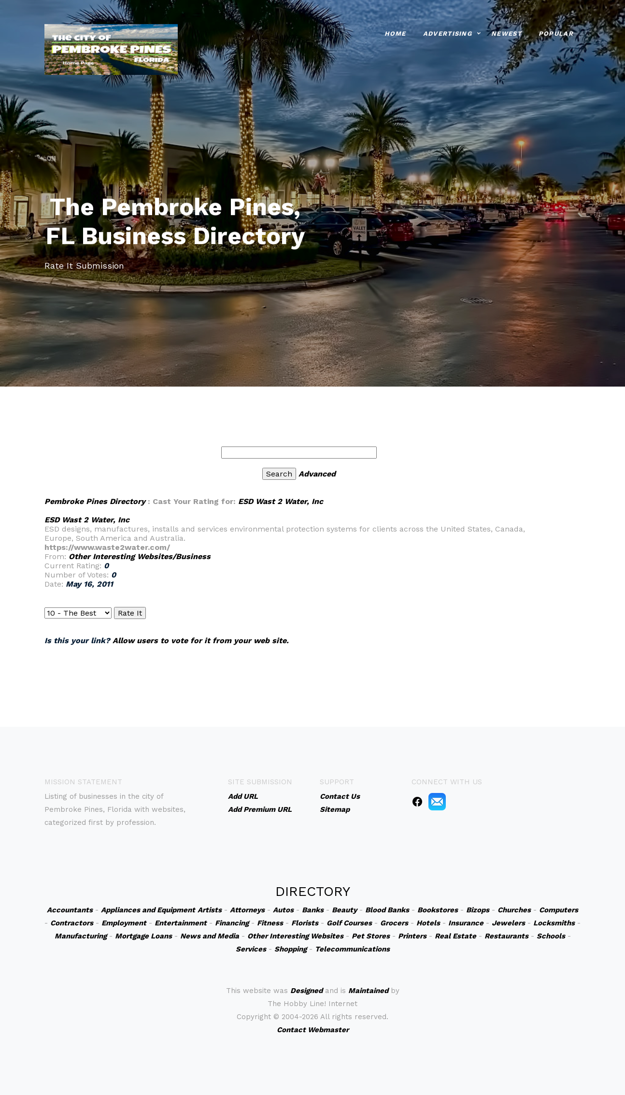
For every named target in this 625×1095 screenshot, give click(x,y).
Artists (210, 910)
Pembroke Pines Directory (94, 501)
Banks (313, 910)
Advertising (447, 32)
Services (251, 949)
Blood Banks (387, 910)
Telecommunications (352, 949)
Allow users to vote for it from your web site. (201, 640)
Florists (304, 923)
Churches (514, 910)
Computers (558, 910)
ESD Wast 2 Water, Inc (280, 501)
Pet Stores (371, 936)
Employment (123, 923)
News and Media (209, 936)
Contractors (71, 923)
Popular (556, 32)
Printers (412, 936)
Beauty (344, 910)
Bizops (477, 910)
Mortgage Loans (143, 936)
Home (395, 32)
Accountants (70, 910)
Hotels (428, 923)
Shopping (290, 949)
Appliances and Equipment (148, 910)
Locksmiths (554, 923)
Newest (506, 32)
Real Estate (455, 936)
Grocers (394, 923)
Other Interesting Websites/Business (140, 556)
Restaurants (506, 936)
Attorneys (247, 910)
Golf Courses (349, 923)
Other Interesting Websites (295, 936)
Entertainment (181, 923)
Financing (232, 923)
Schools (551, 936)
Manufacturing (81, 936)
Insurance (465, 923)
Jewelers (508, 923)
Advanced (317, 473)
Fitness (270, 923)
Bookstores (437, 910)
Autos (283, 910)
